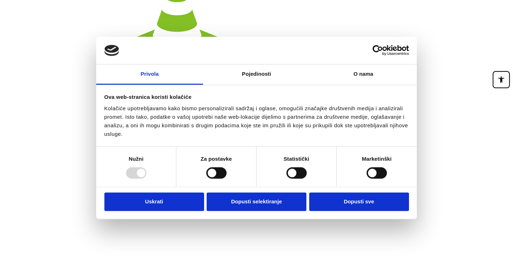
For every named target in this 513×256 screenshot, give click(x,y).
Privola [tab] (150, 74)
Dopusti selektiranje (256, 201)
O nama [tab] (363, 74)
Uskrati (154, 201)
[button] (501, 79)
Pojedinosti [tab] (256, 74)
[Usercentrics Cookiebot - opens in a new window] (378, 50)
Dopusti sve (359, 201)
